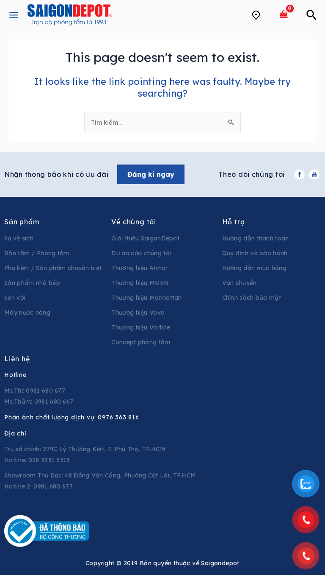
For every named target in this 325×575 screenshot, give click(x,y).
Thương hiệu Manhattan (146, 297)
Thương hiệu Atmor (139, 268)
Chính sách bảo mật (251, 297)
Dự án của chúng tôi (141, 253)
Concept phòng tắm (140, 342)
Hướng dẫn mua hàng (254, 268)
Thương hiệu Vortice (140, 327)
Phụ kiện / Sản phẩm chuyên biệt (53, 268)
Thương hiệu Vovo (138, 312)
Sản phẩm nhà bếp (32, 283)
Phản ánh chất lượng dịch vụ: (71, 417)
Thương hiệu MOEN (140, 283)
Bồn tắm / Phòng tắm (36, 253)
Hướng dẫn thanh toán (255, 238)
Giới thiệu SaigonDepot (145, 238)
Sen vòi (14, 297)
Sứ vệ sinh (18, 238)
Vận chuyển (239, 283)
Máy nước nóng (27, 312)
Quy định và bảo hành (255, 253)
